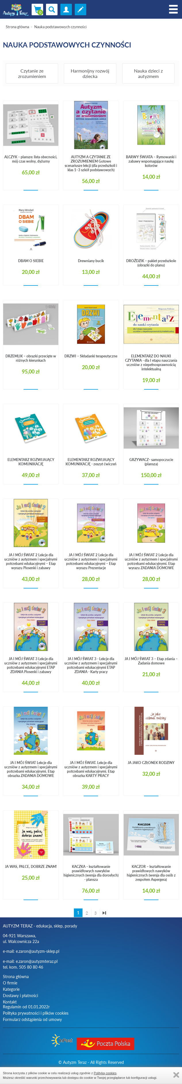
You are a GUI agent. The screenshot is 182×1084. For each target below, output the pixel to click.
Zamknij (176, 1075)
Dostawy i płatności (20, 995)
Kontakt (10, 1001)
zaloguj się (66, 9)
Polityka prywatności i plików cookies (35, 1013)
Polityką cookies (105, 1073)
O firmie (10, 982)
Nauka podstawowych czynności (60, 26)
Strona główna (17, 26)
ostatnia (104, 913)
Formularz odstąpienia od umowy (32, 1019)
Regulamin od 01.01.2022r (26, 1006)
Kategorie (11, 989)
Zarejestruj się (80, 9)
